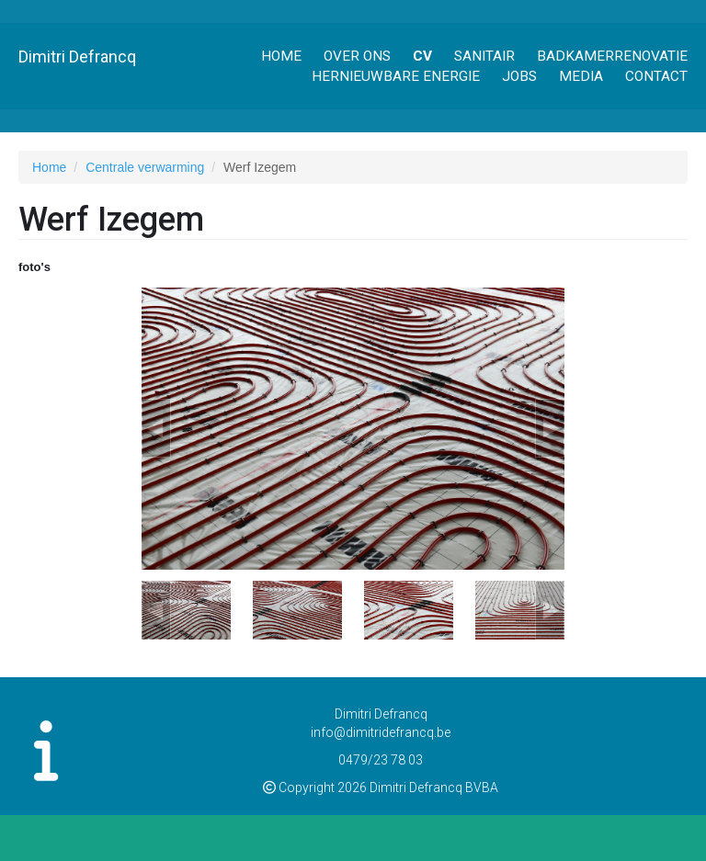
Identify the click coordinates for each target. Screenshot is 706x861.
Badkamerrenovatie (612, 56)
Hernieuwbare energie (396, 76)
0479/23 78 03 (380, 760)
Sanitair (484, 56)
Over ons (357, 56)
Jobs (519, 76)
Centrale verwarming (144, 167)
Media (581, 76)
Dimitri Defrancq (77, 57)
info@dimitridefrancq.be (380, 732)
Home (281, 56)
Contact (656, 76)
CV (422, 56)
